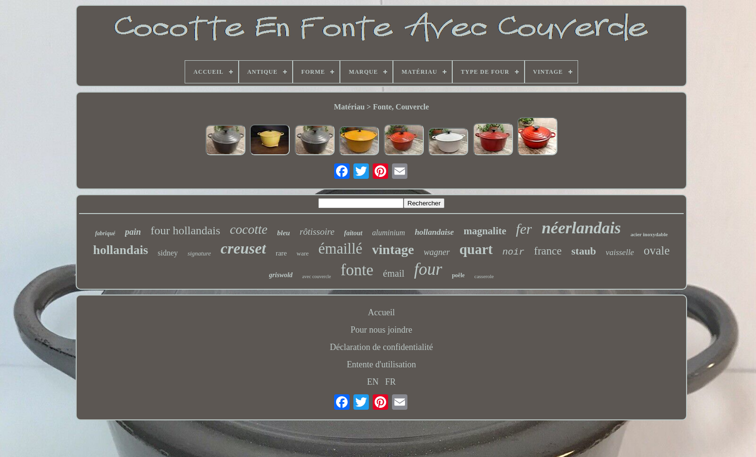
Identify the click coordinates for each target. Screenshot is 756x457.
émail (393, 273)
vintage (393, 249)
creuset (243, 248)
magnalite (484, 231)
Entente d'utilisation (381, 364)
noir (513, 252)
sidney (168, 253)
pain (133, 232)
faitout (353, 233)
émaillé (340, 248)
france (548, 251)
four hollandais (185, 230)
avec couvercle (316, 276)
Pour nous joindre (381, 330)
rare (281, 253)
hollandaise (434, 232)
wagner (437, 252)
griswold (281, 275)
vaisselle (620, 252)
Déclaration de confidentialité (381, 347)
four (428, 269)
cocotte (249, 229)
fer (524, 229)
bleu (283, 233)
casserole (484, 276)
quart (476, 249)
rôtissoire (316, 232)
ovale (657, 250)
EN (372, 382)
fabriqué (105, 233)
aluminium (388, 232)
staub (583, 251)
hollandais (120, 250)
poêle (458, 275)
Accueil (381, 312)
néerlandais (581, 228)
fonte (357, 270)
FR (390, 382)
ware (303, 253)
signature (199, 253)
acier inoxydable (649, 234)
